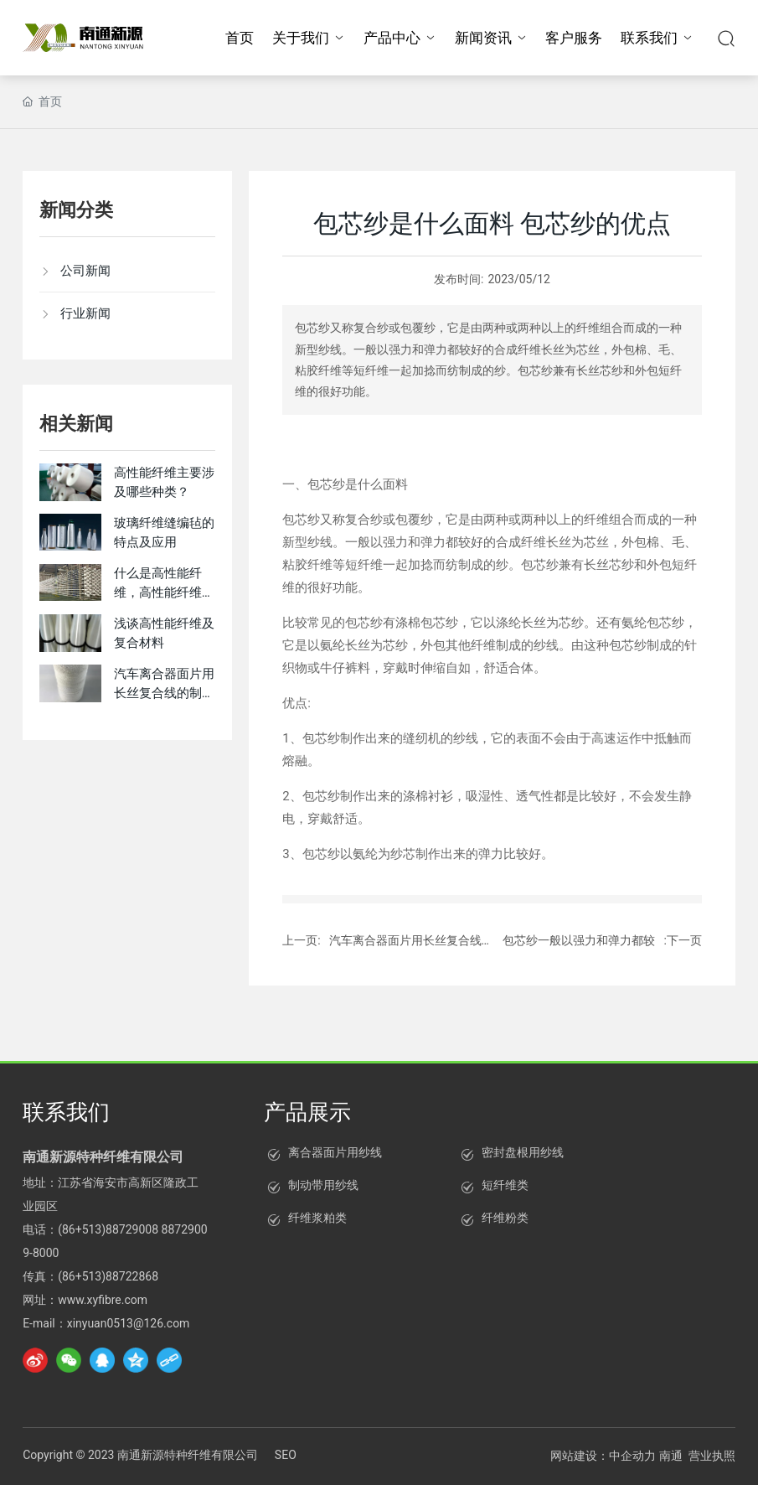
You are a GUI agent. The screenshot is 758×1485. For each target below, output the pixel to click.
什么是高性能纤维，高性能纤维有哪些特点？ (164, 592)
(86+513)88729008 (108, 1229)
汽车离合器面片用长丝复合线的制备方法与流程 (164, 692)
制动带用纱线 (323, 1185)
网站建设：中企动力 (603, 1455)
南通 (671, 1455)
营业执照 (711, 1455)
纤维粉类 (505, 1217)
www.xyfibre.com (102, 1299)
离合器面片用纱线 (335, 1152)
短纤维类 (505, 1185)
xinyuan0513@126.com (128, 1323)
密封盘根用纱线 (523, 1152)
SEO (285, 1455)
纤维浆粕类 (317, 1217)
